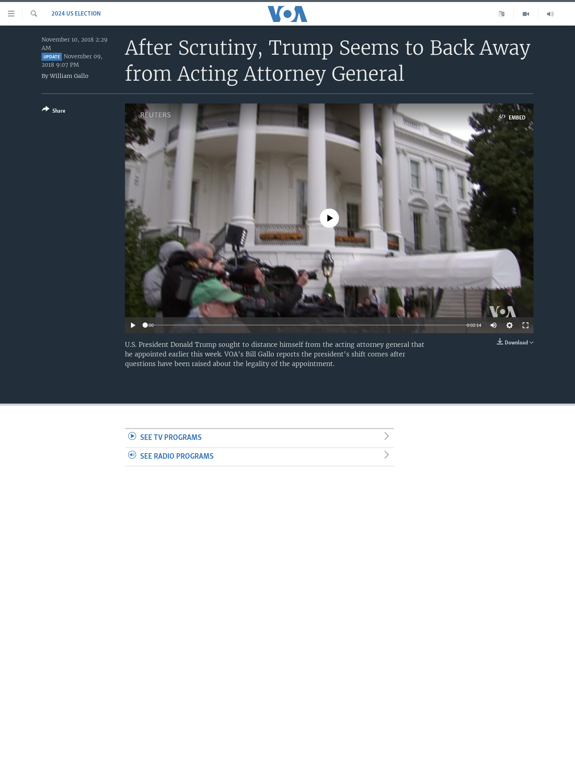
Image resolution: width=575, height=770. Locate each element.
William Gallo (69, 76)
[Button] (53, 111)
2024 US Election (76, 14)
